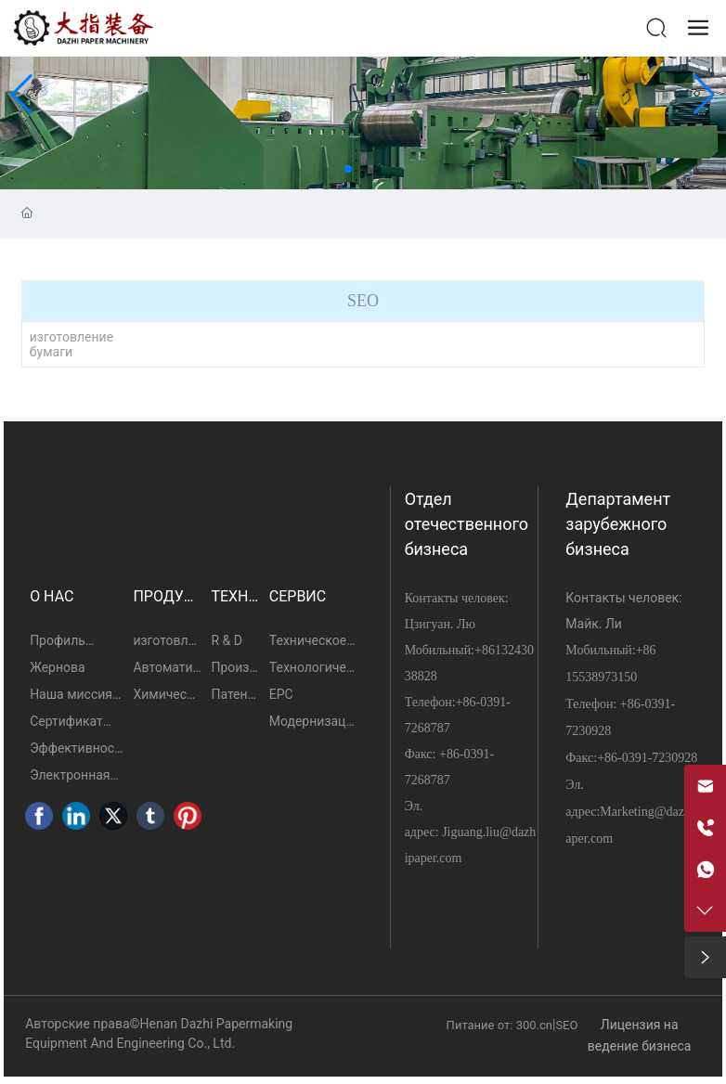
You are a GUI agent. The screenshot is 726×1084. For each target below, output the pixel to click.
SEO (566, 1025)
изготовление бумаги (71, 344)
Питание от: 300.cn (499, 1025)
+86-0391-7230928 (647, 758)
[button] (348, 169)
